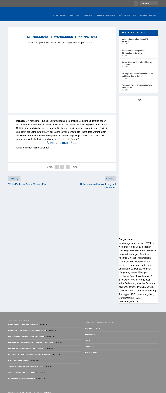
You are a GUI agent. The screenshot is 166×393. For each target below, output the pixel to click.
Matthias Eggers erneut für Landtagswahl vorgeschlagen (29, 352)
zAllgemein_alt (73, 40)
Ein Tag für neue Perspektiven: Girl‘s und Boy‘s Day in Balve (137, 72)
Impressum (89, 344)
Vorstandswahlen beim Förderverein (21, 370)
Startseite (59, 13)
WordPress (47, 390)
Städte (74, 13)
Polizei (61, 40)
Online (53, 40)
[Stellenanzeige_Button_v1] (138, 234)
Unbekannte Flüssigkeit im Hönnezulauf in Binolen (133, 49)
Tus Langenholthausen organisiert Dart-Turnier (25, 364)
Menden (44, 40)
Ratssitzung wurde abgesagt (18, 358)
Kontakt (87, 338)
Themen (87, 13)
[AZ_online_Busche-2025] (138, 137)
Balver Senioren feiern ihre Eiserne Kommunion (137, 61)
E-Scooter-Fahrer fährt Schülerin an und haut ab (137, 84)
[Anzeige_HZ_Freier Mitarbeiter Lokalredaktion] (138, 193)
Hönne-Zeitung (127, 13)
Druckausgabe (106, 13)
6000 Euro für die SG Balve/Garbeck (21, 376)
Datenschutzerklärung (93, 350)
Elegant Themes (25, 390)
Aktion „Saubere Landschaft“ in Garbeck (135, 37)
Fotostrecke (148, 13)
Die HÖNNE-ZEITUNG (92, 326)
